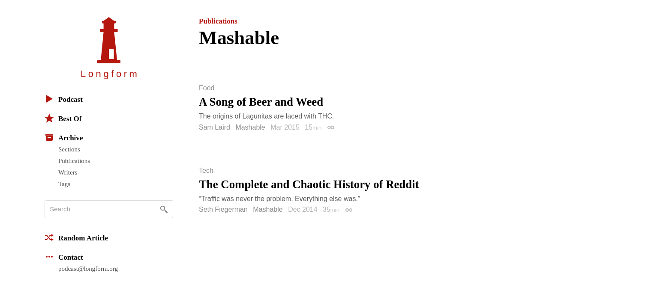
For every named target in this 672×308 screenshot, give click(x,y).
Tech (206, 170)
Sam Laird (214, 127)
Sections (69, 149)
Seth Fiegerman (223, 209)
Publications (74, 160)
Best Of (63, 118)
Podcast (64, 99)
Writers (67, 172)
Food (206, 88)
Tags (64, 184)
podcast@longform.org (88, 268)
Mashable (250, 127)
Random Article (76, 237)
